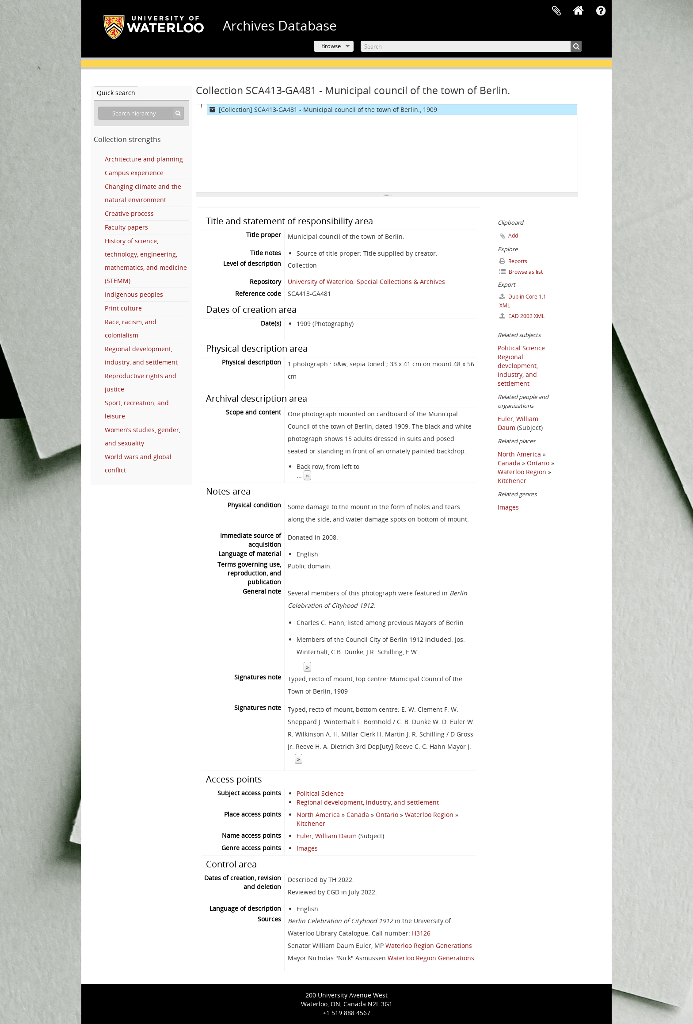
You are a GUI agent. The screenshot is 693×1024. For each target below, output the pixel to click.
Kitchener (311, 823)
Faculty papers (126, 227)
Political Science (320, 793)
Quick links (601, 11)
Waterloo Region (429, 814)
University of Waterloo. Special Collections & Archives (366, 281)
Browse (331, 46)
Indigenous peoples (134, 294)
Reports (513, 261)
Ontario (387, 814)
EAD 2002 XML (521, 316)
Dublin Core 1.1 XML (522, 301)
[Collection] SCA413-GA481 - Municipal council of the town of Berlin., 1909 (322, 109)
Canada (357, 814)
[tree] (387, 148)
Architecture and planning (144, 159)
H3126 (421, 933)
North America (318, 814)
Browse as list (521, 272)
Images (307, 848)
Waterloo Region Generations (428, 945)
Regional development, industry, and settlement (368, 802)
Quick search (116, 92)
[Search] (471, 46)
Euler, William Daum (327, 836)
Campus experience (134, 173)
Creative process (129, 213)
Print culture (123, 308)
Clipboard (556, 11)
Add (513, 235)
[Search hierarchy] (141, 113)
